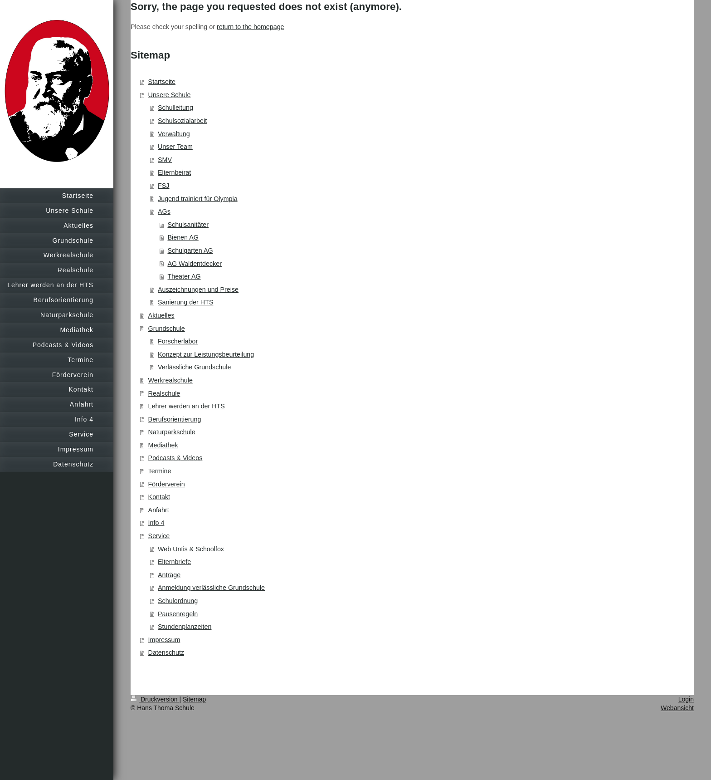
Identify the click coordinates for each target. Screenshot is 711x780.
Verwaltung (174, 133)
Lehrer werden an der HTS (186, 406)
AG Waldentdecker (194, 263)
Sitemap (194, 699)
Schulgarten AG (190, 250)
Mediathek (163, 445)
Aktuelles (161, 315)
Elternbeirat (174, 172)
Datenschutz (166, 652)
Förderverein (166, 484)
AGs (164, 211)
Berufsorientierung (174, 419)
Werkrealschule (170, 380)
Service (159, 536)
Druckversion (155, 699)
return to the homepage (250, 26)
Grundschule (166, 328)
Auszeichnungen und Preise (198, 289)
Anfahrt (158, 510)
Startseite (161, 81)
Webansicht (677, 707)
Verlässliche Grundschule (194, 367)
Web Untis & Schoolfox (191, 549)
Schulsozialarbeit (182, 120)
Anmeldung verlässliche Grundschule (211, 587)
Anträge (169, 575)
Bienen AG (182, 237)
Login (686, 699)
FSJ (163, 185)
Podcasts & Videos (175, 457)
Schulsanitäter (188, 224)
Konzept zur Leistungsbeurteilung (206, 354)
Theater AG (183, 276)
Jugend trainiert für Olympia (198, 198)
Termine (159, 471)
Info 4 (156, 522)
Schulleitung (175, 107)
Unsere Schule (169, 94)
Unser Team (175, 146)
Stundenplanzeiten (184, 626)
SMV (165, 159)
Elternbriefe (174, 561)
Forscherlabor (178, 341)
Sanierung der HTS (185, 302)
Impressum (164, 639)
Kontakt (159, 496)
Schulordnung (178, 600)
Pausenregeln (178, 614)
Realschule (164, 393)
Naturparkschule (171, 432)
